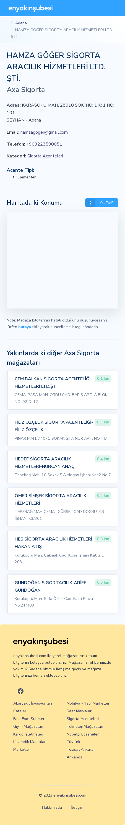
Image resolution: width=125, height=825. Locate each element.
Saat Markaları (79, 711)
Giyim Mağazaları (28, 726)
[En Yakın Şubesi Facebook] (20, 691)
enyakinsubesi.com (69, 795)
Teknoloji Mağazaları (85, 726)
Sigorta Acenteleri (45, 156)
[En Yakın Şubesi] (31, 8)
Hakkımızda (52, 807)
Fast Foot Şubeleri (29, 718)
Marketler (21, 749)
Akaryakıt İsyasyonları (32, 703)
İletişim (77, 807)
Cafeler (19, 711)
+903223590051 (44, 144)
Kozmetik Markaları (29, 741)
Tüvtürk (73, 741)
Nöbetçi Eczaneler (83, 734)
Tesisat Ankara (80, 749)
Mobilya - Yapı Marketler (88, 703)
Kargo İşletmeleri (28, 734)
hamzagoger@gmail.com (44, 132)
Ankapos (74, 757)
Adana (21, 23)
